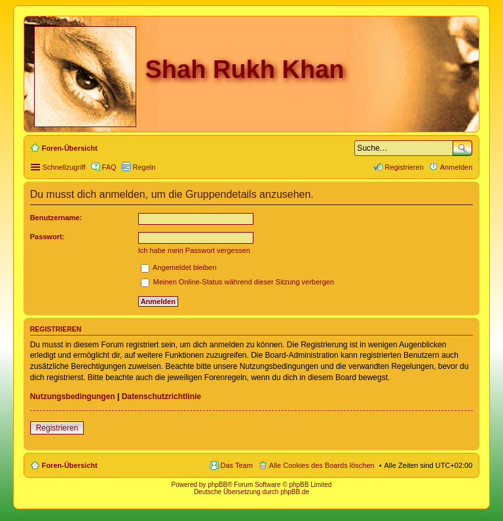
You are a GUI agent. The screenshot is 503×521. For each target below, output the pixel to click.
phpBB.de (294, 491)
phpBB (217, 484)
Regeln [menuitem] (144, 167)
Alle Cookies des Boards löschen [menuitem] (322, 465)
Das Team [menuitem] (237, 465)
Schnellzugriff (64, 167)
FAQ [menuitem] (109, 167)
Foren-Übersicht (70, 465)
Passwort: (47, 237)
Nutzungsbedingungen (72, 396)
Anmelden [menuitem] (456, 167)
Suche (462, 148)
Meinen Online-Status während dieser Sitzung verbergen (237, 282)
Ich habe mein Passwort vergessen (194, 250)
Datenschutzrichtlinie (161, 396)
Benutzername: (56, 218)
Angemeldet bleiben (179, 267)
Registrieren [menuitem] (403, 167)
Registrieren (57, 428)
